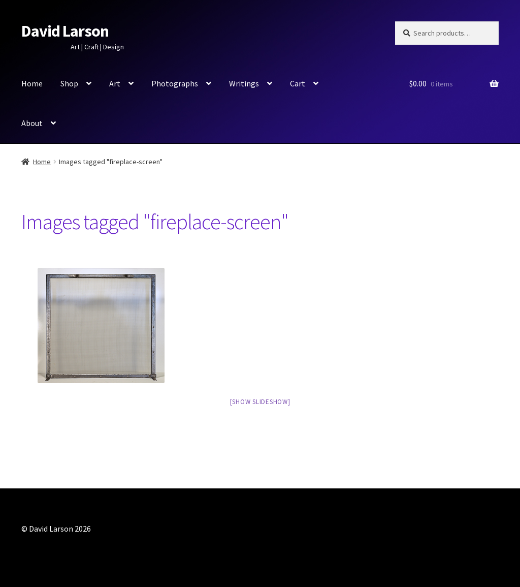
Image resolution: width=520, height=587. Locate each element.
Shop (69, 83)
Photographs (174, 83)
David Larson (65, 31)
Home (32, 83)
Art (114, 83)
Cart (297, 83)
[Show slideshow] (260, 401)
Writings (244, 83)
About (32, 123)
